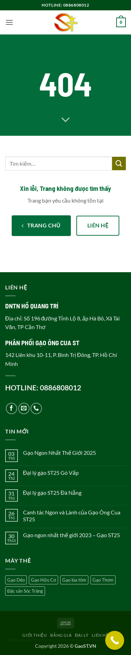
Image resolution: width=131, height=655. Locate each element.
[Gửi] (119, 163)
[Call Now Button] (114, 640)
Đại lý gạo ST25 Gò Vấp (51, 472)
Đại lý (82, 635)
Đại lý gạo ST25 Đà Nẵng (52, 492)
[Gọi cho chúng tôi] (36, 408)
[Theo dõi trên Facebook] (11, 408)
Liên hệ (100, 635)
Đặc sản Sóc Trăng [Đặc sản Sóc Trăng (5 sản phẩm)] (25, 591)
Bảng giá (61, 635)
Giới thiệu (34, 635)
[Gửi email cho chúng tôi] (24, 408)
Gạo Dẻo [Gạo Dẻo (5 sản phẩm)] (16, 580)
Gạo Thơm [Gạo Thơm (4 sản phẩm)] (102, 580)
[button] (9, 22)
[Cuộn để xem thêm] (66, 120)
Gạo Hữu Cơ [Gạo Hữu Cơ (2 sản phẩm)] (43, 580)
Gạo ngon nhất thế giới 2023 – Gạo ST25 (71, 535)
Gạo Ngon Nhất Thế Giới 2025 (59, 452)
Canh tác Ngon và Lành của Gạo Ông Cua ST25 (71, 515)
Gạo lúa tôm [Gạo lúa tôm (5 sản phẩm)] (74, 580)
